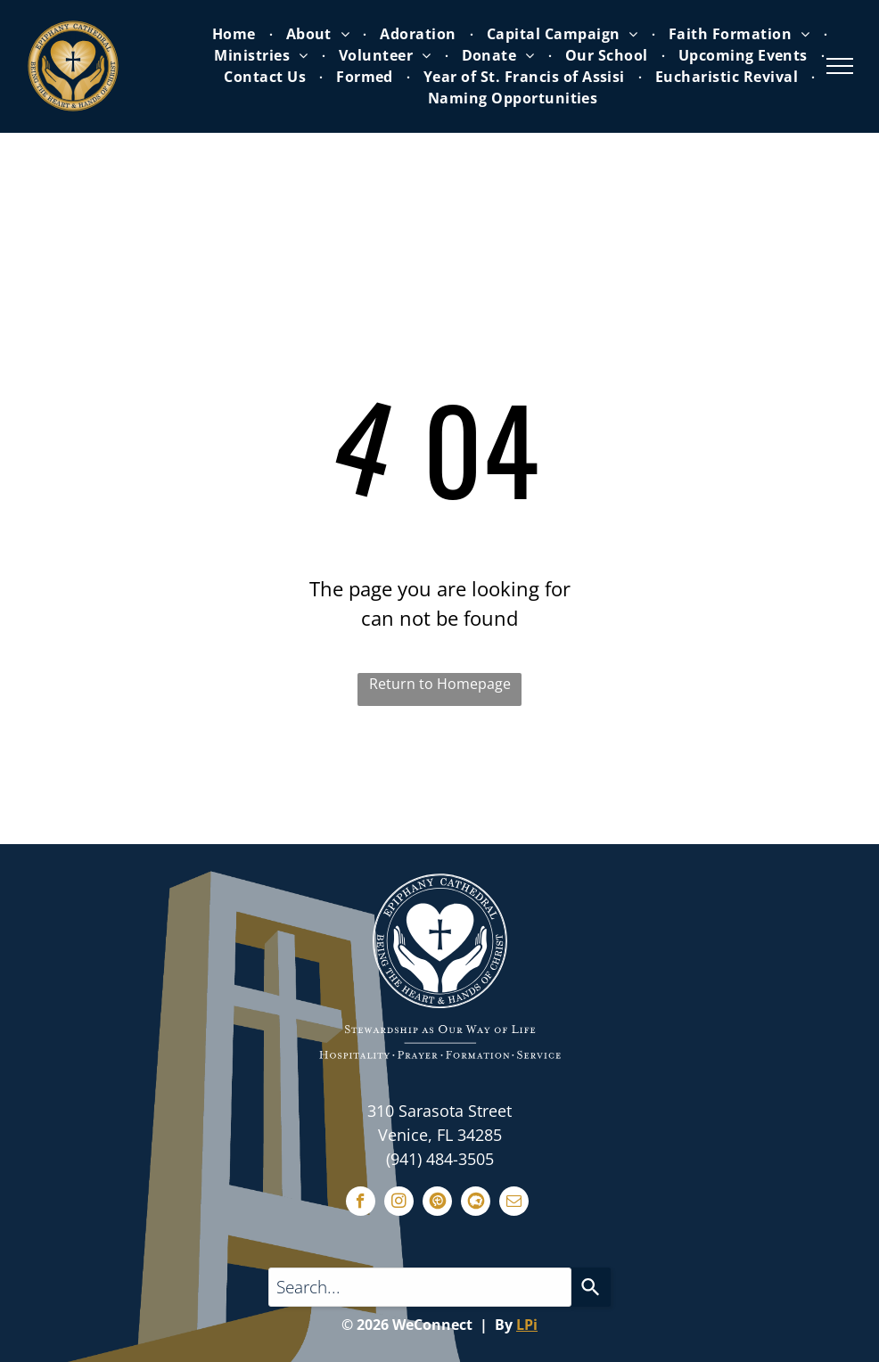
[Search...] (419, 1287)
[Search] (591, 1287)
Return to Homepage (440, 683)
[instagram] (399, 1203)
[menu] (840, 66)
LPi (527, 1324)
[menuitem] (236, 34)
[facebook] (360, 1203)
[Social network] (437, 1203)
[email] (514, 1203)
